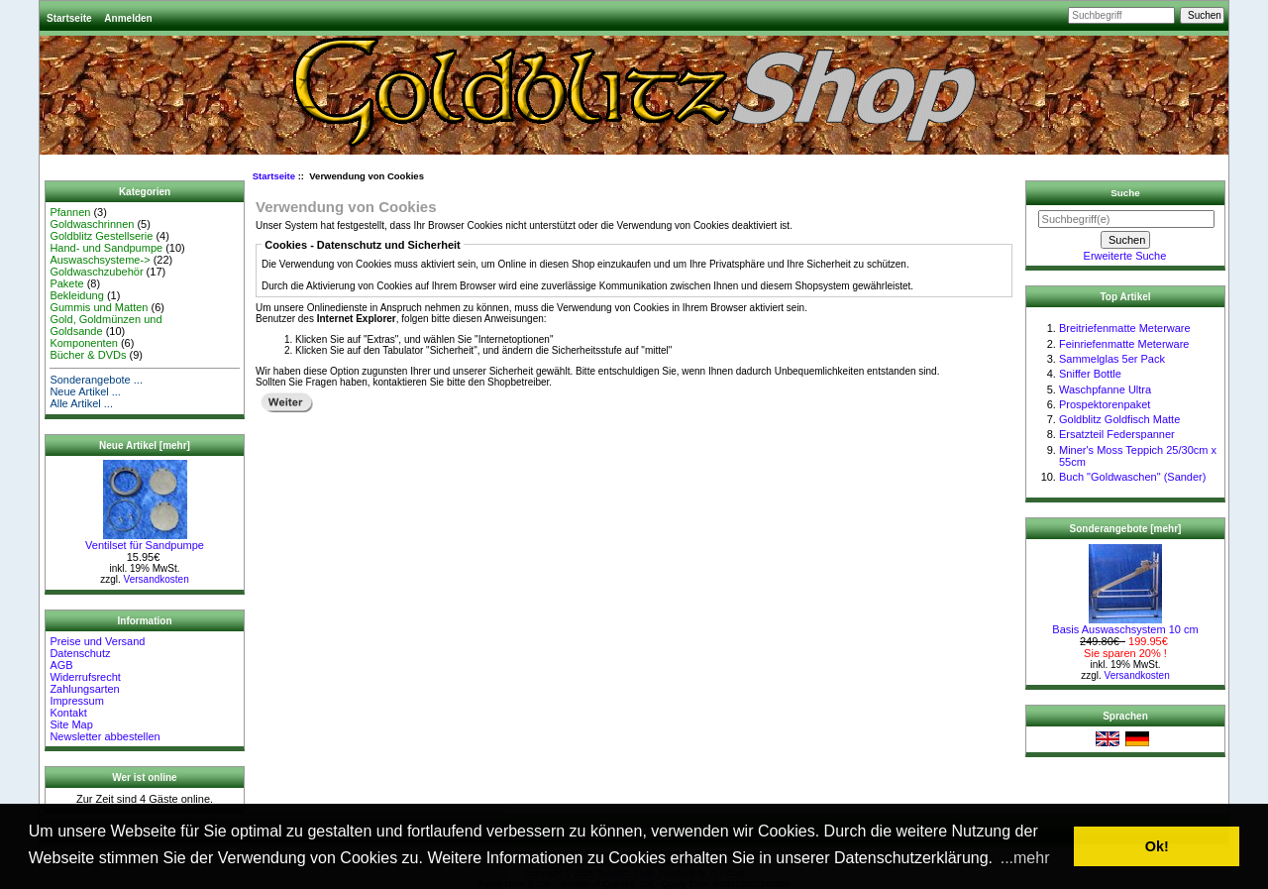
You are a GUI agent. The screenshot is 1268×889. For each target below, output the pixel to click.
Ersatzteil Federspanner (1117, 434)
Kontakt (68, 713)
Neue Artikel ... (85, 391)
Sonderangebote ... (96, 380)
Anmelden (128, 18)
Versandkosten (156, 579)
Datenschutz (80, 653)
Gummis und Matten (99, 307)
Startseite (69, 18)
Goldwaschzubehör (96, 272)
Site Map (71, 724)
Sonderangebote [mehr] (1126, 528)
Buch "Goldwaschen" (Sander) (1132, 477)
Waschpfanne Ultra (1105, 389)
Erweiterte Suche (1125, 256)
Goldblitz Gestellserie (101, 236)
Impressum (76, 701)
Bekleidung (76, 295)
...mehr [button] (1025, 857)
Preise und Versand (97, 641)
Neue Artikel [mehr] (144, 445)
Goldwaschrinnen (92, 224)
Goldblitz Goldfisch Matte (1119, 419)
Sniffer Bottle (1090, 374)
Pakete (66, 283)
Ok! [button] (1157, 846)
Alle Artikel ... (81, 403)
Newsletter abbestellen (104, 736)
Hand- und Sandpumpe (106, 248)
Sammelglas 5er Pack (1112, 359)
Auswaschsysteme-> (100, 260)
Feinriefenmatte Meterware (1124, 344)
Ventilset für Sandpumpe (144, 540)
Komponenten (84, 343)
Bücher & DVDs (88, 355)
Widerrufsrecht (85, 677)
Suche (1125, 192)
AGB (61, 665)
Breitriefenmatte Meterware (1125, 328)
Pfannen (70, 212)
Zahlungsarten (84, 689)
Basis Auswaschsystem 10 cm (1125, 624)
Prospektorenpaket (1104, 404)
